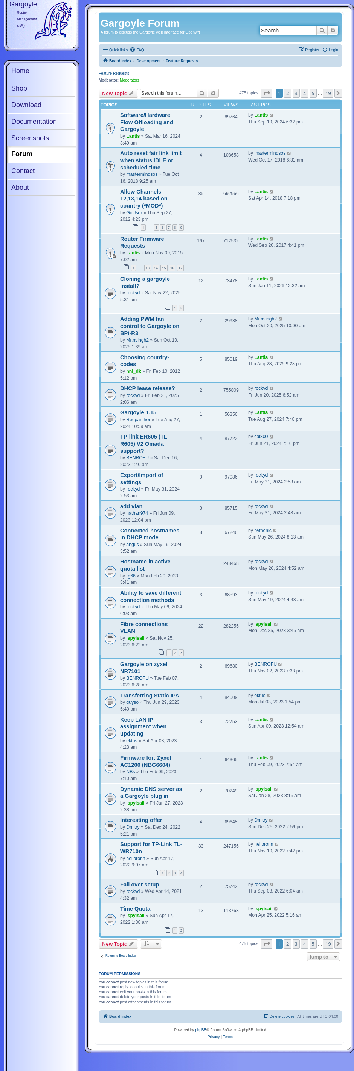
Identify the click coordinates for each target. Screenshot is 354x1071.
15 (164, 267)
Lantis (133, 136)
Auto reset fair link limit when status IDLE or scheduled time (151, 160)
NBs (130, 771)
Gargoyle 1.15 (138, 412)
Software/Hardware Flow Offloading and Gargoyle (146, 122)
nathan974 (137, 513)
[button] (266, 93)
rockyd (133, 292)
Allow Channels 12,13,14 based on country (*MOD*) (144, 199)
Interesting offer (141, 820)
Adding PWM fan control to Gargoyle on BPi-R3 (149, 326)
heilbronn (135, 858)
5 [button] (313, 93)
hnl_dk (133, 371)
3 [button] (296, 93)
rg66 (131, 576)
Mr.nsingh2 (137, 340)
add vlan (131, 506)
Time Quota (135, 909)
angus (132, 544)
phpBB (200, 1030)
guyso (132, 702)
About (20, 187)
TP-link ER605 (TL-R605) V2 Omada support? (144, 444)
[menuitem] (137, 50)
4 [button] (304, 93)
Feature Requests (114, 73)
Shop (19, 88)
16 (172, 267)
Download (26, 105)
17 (180, 267)
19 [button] (328, 93)
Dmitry (132, 827)
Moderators (129, 80)
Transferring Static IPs (149, 695)
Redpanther (138, 419)
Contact (23, 171)
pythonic (263, 530)
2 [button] (287, 93)
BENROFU (137, 457)
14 (156, 267)
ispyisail (135, 638)
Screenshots (30, 138)
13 (148, 267)
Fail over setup (139, 885)
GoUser (134, 212)
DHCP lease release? (147, 388)
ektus (259, 695)
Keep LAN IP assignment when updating (143, 727)
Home (20, 71)
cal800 (261, 436)
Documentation (34, 121)
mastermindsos (141, 174)
